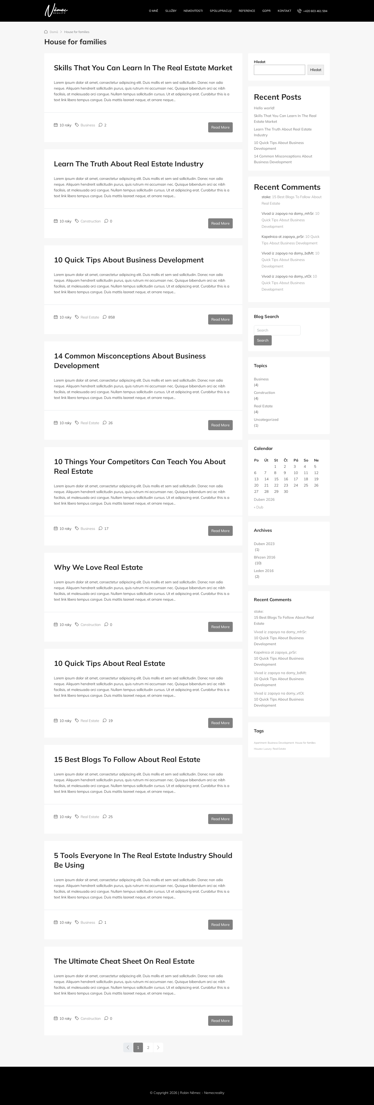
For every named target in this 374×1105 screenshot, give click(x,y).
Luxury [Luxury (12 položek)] (268, 748)
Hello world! (264, 107)
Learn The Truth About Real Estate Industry (128, 163)
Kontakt (284, 11)
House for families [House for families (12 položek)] (305, 742)
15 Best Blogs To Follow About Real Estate (127, 759)
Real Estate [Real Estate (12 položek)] (279, 748)
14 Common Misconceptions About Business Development (283, 159)
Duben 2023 (264, 543)
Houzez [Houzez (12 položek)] (258, 748)
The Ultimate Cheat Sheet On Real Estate (124, 960)
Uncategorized (266, 419)
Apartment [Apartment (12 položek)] (260, 742)
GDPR (266, 11)
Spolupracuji (221, 11)
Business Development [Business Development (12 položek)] (281, 742)
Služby (170, 11)
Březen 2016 (264, 557)
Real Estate (90, 317)
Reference (247, 11)
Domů (54, 32)
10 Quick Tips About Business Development (129, 259)
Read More (220, 127)
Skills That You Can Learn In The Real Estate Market (143, 67)
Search (263, 340)
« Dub (258, 507)
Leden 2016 (264, 570)
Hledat (259, 61)
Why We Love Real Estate (98, 567)
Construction (91, 221)
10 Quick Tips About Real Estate (109, 663)
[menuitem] (312, 11)
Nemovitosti (193, 11)
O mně (153, 11)
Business (88, 125)
